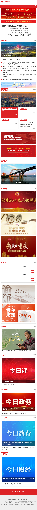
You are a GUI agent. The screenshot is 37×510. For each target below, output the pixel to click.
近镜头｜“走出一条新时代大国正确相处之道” (19, 34)
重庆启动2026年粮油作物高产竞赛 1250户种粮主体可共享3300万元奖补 (19, 71)
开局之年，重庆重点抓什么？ (10, 384)
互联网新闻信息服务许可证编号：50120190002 (24, 502)
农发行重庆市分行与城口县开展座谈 (11, 484)
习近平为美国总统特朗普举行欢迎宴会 (20, 28)
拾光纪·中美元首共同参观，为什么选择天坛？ (19, 35)
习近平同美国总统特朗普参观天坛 (19, 30)
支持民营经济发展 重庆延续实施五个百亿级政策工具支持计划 (19, 79)
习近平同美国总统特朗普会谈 (14, 26)
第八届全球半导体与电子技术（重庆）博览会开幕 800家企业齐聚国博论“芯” (19, 75)
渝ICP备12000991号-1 (30, 501)
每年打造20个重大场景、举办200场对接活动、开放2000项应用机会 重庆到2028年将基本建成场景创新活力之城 (19, 67)
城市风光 (18, 182)
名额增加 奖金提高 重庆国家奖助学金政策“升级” (14, 413)
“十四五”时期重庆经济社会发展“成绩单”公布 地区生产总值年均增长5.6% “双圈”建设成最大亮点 (19, 63)
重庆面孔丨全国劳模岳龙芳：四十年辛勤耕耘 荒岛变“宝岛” (17, 350)
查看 (16, 114)
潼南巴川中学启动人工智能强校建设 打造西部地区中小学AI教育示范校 (18, 448)
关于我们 (17, 491)
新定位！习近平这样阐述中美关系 (19, 32)
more (34, 40)
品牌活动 (24, 491)
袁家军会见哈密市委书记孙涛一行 (11, 60)
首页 (12, 491)
